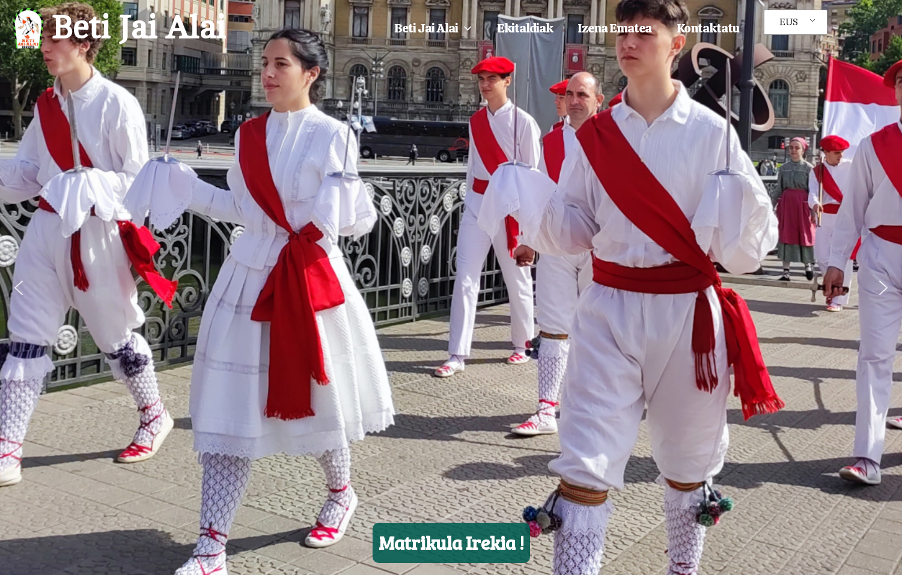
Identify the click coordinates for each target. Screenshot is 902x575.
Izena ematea (614, 28)
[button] (465, 28)
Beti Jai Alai (138, 28)
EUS (788, 22)
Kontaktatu (708, 28)
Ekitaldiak (525, 28)
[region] (451, 287)
